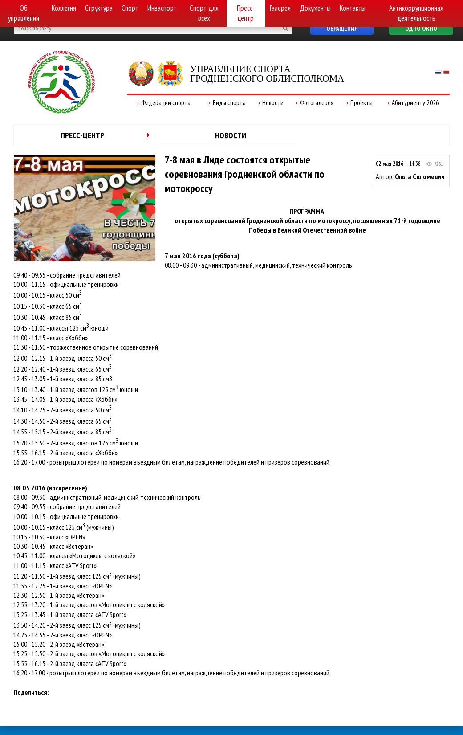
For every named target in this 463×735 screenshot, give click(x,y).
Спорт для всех (204, 13)
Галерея (280, 8)
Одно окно (421, 28)
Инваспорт (162, 8)
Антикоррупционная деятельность (416, 13)
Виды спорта (229, 102)
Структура (99, 8)
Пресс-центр (246, 13)
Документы (315, 8)
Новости (273, 102)
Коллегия (64, 8)
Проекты (361, 102)
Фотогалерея (316, 102)
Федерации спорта (166, 102)
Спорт (130, 8)
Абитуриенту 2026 (415, 102)
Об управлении (23, 13)
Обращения (341, 28)
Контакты (353, 8)
